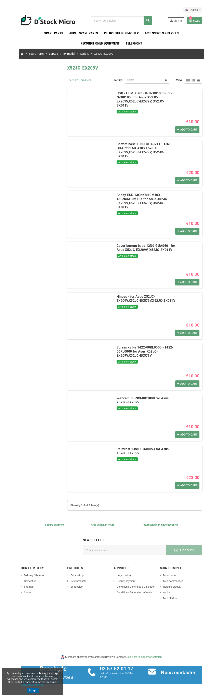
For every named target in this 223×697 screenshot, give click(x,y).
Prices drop (74, 575)
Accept (32, 690)
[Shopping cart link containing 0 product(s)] (199, 20)
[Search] (123, 20)
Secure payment (125, 581)
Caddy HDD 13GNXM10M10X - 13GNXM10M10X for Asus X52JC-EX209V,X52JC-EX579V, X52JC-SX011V (144, 199)
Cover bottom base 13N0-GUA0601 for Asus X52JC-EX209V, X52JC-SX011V (143, 248)
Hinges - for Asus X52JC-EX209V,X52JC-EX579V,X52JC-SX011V (145, 299)
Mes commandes (175, 581)
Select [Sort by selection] (130, 80)
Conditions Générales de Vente (134, 592)
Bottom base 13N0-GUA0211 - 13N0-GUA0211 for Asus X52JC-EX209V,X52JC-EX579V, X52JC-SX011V (146, 148)
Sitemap (24, 586)
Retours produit (174, 586)
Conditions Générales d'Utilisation (135, 586)
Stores (23, 592)
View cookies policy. (32, 685)
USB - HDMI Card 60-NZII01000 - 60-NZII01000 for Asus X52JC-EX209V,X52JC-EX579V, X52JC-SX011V (147, 97)
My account (172, 575)
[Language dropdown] (197, 10)
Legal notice (123, 575)
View (184, 80)
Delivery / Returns (29, 575)
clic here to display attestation (145, 657)
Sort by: (118, 80)
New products (75, 581)
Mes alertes (172, 598)
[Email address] (125, 550)
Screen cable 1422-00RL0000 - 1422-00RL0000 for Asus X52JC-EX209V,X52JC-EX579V (146, 352)
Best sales (73, 586)
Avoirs (169, 592)
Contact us (25, 581)
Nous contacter (179, 672)
